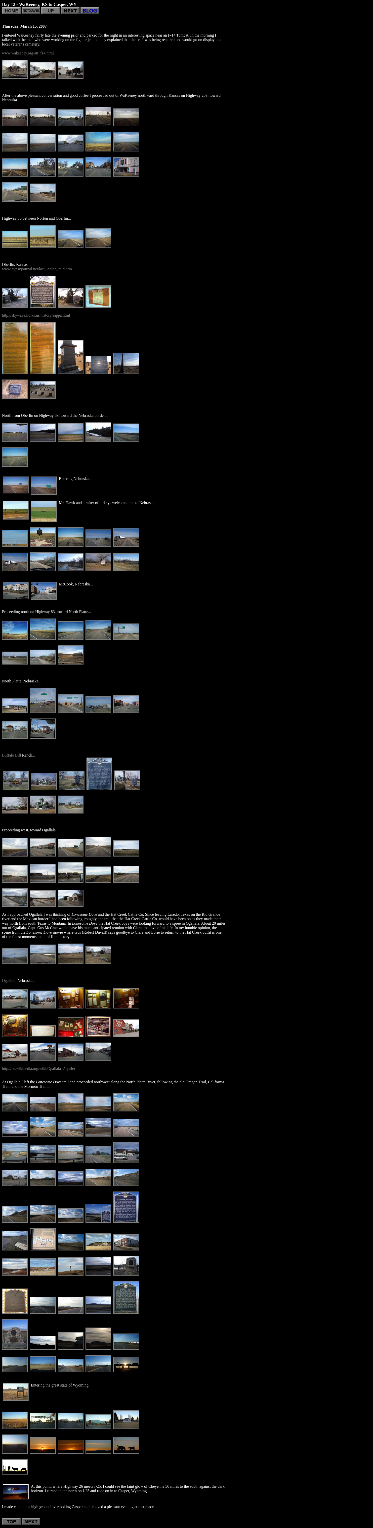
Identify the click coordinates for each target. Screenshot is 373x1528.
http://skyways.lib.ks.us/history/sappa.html (36, 315)
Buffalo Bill (11, 755)
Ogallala (8, 980)
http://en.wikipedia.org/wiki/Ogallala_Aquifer (38, 1068)
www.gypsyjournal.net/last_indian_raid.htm (37, 269)
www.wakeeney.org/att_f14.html (28, 53)
